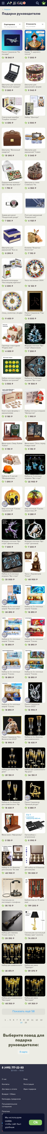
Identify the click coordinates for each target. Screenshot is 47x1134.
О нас (4, 1079)
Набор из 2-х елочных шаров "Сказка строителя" (34, 673)
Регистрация (29, 1084)
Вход (25, 1079)
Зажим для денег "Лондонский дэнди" (10, 216)
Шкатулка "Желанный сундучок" (11, 151)
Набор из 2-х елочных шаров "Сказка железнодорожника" (11, 673)
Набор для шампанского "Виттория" (12, 999)
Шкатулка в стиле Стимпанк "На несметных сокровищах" (35, 184)
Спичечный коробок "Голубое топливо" (10, 118)
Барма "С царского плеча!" (32, 53)
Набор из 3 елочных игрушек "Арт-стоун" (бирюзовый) (33, 379)
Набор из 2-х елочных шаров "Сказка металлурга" (34, 640)
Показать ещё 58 (23, 1011)
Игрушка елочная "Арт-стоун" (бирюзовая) (34, 347)
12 (37, 1020)
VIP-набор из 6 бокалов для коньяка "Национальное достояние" (34, 869)
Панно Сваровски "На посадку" (11, 53)
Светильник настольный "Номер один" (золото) (35, 934)
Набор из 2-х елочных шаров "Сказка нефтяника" (11, 640)
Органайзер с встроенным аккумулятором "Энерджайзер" (31, 836)
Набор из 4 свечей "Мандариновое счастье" (9, 477)
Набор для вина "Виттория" (31, 999)
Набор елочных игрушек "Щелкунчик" (35, 412)
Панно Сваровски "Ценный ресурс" (32, 803)
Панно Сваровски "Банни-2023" (32, 705)
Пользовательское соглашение (9, 1105)
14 (21, 1022)
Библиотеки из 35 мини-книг (34, 901)
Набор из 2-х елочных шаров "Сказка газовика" (11, 705)
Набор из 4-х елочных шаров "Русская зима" (11, 608)
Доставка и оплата (9, 1089)
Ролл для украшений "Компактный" (33, 216)
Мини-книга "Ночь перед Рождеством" (35, 444)
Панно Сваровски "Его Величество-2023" (11, 738)
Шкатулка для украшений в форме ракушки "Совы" (33, 86)
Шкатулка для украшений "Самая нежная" (32, 151)
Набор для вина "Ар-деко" (10, 771)
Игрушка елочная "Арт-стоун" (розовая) (34, 542)
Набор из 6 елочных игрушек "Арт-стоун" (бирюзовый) (10, 575)
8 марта (23, 1052)
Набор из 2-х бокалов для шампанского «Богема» (34, 738)
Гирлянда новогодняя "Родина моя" (11, 347)
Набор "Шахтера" (32, 117)
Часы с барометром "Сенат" (33, 575)
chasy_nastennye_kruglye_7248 (12, 313)
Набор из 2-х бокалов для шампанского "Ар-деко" (11, 803)
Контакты (5, 1084)
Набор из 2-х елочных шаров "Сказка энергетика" (34, 608)
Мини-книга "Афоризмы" (12, 835)
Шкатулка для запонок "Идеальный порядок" (11, 86)
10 (28, 1020)
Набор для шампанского (12, 965)
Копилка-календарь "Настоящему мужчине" (11, 281)
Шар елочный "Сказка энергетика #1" (34, 510)
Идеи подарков (30, 1089)
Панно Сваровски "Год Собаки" (34, 314)
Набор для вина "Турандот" (31, 966)
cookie (8, 1120)
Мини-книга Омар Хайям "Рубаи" (12, 444)
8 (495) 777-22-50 (13, 1067)
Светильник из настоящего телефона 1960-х (11, 901)
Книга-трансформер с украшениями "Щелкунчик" (11, 412)
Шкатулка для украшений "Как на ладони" (10, 249)
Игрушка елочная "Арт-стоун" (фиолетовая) (11, 542)
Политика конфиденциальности (11, 1112)
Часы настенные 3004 (34, 280)
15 (26, 1022)
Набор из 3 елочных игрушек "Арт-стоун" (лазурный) (33, 477)
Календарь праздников (11, 1099)
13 (41, 1020)
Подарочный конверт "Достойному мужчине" (11, 184)
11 (32, 1020)
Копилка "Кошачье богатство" (32, 249)
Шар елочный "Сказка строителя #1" (11, 510)
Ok (35, 1122)
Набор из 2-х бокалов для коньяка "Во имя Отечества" (11, 869)
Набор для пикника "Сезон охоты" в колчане (10, 934)
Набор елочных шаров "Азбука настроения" (11, 379)
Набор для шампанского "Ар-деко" (35, 771)
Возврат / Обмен (9, 1094)
